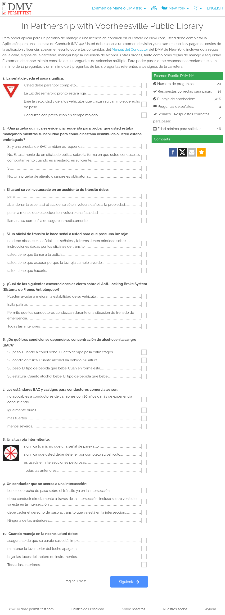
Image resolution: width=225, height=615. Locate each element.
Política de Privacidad (87, 609)
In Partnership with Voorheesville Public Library (112, 26)
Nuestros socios (175, 609)
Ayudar (210, 609)
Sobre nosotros (133, 609)
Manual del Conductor (130, 49)
